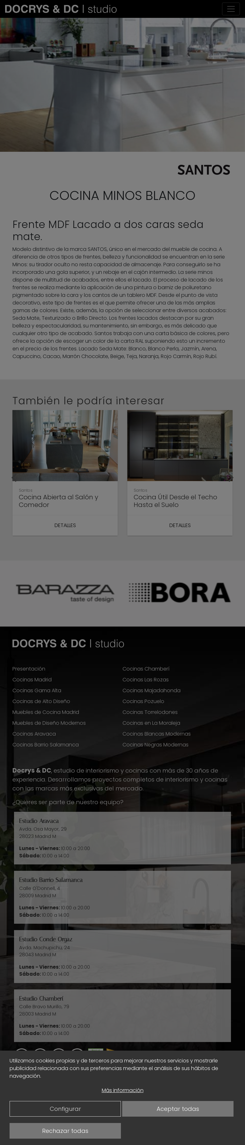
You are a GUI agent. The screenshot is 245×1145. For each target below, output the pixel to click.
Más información (123, 1090)
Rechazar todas (65, 1131)
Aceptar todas (178, 1109)
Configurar (65, 1109)
